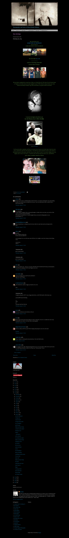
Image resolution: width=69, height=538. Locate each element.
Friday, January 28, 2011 (20, 340)
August (16, 401)
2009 (15, 478)
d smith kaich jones (19, 282)
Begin (16, 467)
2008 (15, 480)
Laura (17, 310)
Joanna (17, 199)
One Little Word (18, 470)
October (17, 398)
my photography (30, 30)
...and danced (17, 434)
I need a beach (18, 419)
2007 (15, 482)
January (17, 414)
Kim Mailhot (18, 273)
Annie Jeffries (18, 344)
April (16, 409)
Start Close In (17, 465)
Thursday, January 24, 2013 (21, 349)
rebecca (17, 231)
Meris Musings (17, 511)
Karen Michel (16, 510)
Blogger (39, 532)
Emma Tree (16, 508)
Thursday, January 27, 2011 (21, 205)
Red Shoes (16, 519)
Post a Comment (17, 352)
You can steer (17, 456)
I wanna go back (18, 468)
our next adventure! (19, 416)
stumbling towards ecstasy (20, 454)
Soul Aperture (16, 521)
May (16, 407)
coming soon (17, 417)
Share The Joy (34, 184)
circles (16, 448)
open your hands (18, 447)
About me (18, 30)
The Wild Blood (18, 450)
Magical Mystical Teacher (21, 326)
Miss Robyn (18, 209)
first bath (17, 461)
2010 (15, 477)
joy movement (18, 193)
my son (38, 58)
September (17, 399)
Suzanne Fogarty (36, 146)
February (17, 412)
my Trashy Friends (18, 474)
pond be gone (17, 425)
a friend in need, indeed (19, 428)
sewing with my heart (19, 421)
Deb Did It (37, 30)
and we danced (18, 436)
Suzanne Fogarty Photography (19, 527)
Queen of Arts (16, 516)
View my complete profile (18, 499)
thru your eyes (18, 445)
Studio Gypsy (16, 526)
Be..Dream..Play (17, 507)
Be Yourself (16, 505)
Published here (44, 30)
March (16, 410)
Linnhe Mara (18, 337)
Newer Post (15, 355)
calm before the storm (19, 463)
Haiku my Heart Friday (19, 426)
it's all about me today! (19, 437)
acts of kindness (18, 423)
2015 (15, 385)
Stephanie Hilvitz (17, 524)
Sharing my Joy (18, 430)
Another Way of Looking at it (19, 504)
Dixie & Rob (17, 472)
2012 (15, 391)
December (17, 394)
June (16, 405)
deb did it (22, 491)
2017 (15, 381)
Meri (17, 264)
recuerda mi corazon (18, 529)
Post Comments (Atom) (22, 357)
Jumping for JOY (18, 441)
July (16, 403)
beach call (17, 457)
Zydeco (16, 432)
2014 (15, 387)
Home (13, 30)
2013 (15, 389)
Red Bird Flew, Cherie (18, 518)
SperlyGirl (16, 523)
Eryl (16, 317)
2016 (15, 383)
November (17, 396)
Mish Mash (24, 30)
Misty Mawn (16, 513)
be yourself (17, 443)
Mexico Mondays (18, 452)
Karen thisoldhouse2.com (21, 222)
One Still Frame (17, 515)
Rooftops (17, 331)
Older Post (54, 355)
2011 (15, 392)
